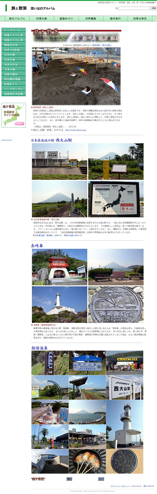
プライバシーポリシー (120, 486)
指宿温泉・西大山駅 (101, 45)
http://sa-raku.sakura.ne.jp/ (75, 130)
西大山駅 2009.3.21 (74, 235)
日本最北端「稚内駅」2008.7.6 (48, 235)
